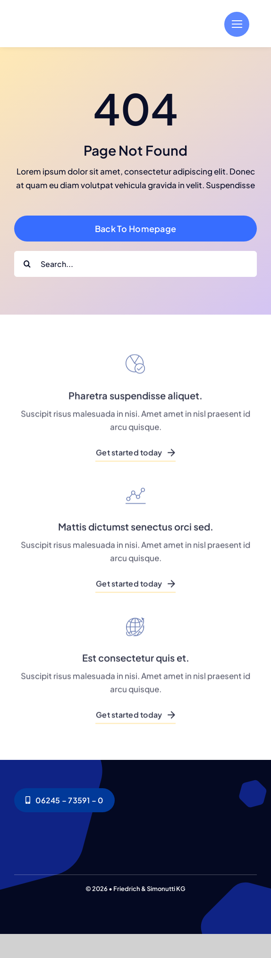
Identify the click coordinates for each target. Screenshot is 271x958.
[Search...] (135, 264)
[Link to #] (236, 24)
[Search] (27, 264)
